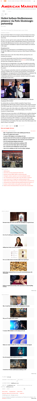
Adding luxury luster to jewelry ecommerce (12, 247)
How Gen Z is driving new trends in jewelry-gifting (13, 235)
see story (24, 59)
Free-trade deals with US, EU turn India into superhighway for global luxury (18, 137)
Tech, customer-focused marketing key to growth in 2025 (15, 146)
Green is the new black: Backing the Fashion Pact (14, 172)
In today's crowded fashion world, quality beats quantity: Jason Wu (17, 184)
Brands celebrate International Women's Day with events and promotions (18, 185)
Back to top (34, 290)
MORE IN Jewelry (5, 211)
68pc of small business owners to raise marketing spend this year (16, 132)
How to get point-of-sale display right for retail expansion (15, 144)
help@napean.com (15, 383)
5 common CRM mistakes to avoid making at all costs (14, 136)
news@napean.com (11, 385)
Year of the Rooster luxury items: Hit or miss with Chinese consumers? (18, 177)
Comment (9, 11)
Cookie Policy (19, 391)
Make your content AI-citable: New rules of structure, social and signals (17, 139)
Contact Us (22, 393)
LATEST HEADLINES (11, 131)
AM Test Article (7, 171)
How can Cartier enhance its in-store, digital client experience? (16, 259)
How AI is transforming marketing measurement (13, 141)
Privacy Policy (5, 391)
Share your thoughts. (7, 128)
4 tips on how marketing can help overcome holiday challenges (16, 148)
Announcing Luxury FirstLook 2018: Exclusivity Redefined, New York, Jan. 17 (19, 182)
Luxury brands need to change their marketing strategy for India (16, 179)
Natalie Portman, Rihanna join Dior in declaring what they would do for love (19, 180)
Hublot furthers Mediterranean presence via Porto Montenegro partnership (17, 21)
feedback (4, 398)
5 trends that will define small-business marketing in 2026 (15, 143)
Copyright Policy (12, 391)
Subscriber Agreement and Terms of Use (10, 393)
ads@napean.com (9, 386)
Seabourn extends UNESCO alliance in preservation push (15, 174)
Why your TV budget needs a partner (11, 134)
